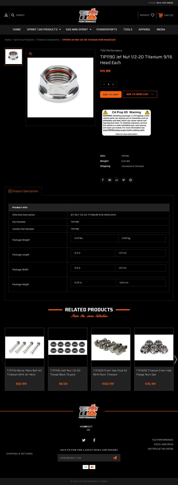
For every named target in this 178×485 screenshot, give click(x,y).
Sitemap (103, 481)
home (83, 426)
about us (88, 428)
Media (161, 29)
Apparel (145, 29)
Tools (127, 29)
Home (17, 29)
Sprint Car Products (44, 29)
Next (175, 359)
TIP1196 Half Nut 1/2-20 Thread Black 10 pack (65, 372)
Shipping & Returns (19, 453)
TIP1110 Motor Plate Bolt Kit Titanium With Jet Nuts (24, 372)
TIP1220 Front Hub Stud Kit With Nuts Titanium (110, 372)
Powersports (106, 29)
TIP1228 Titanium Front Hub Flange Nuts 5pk (153, 372)
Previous (3, 359)
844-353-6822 (165, 2)
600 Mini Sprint (79, 29)
